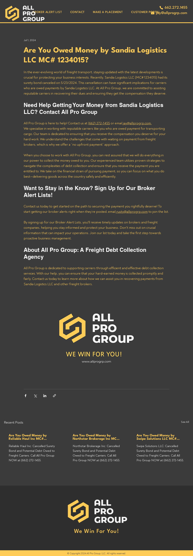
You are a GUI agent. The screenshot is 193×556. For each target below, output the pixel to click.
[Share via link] (54, 396)
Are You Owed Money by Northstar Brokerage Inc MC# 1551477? (96, 437)
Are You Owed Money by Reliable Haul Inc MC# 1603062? (28, 437)
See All (185, 422)
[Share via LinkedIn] (45, 396)
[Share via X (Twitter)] (35, 396)
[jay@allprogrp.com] (169, 13)
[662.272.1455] (173, 8)
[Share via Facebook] (25, 396)
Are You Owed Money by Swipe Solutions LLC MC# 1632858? (156, 437)
